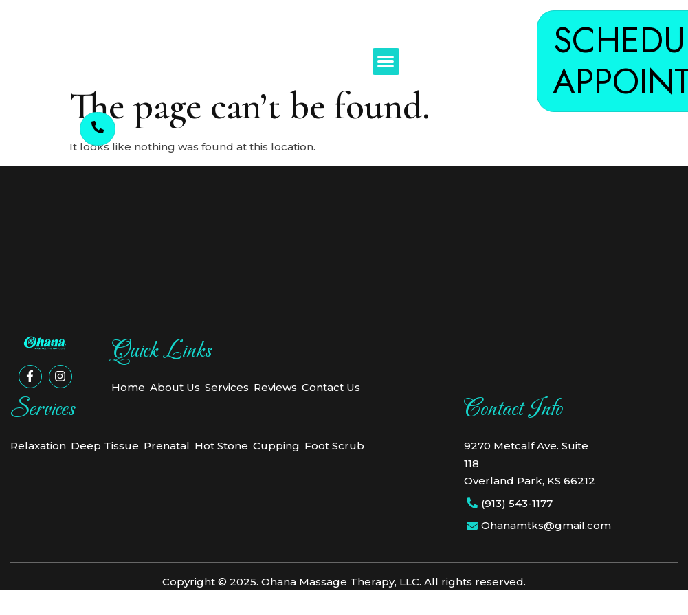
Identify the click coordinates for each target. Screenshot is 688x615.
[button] (386, 61)
